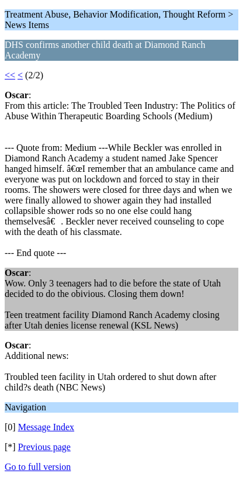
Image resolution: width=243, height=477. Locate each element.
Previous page (44, 447)
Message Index (46, 427)
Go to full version (38, 467)
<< (10, 75)
